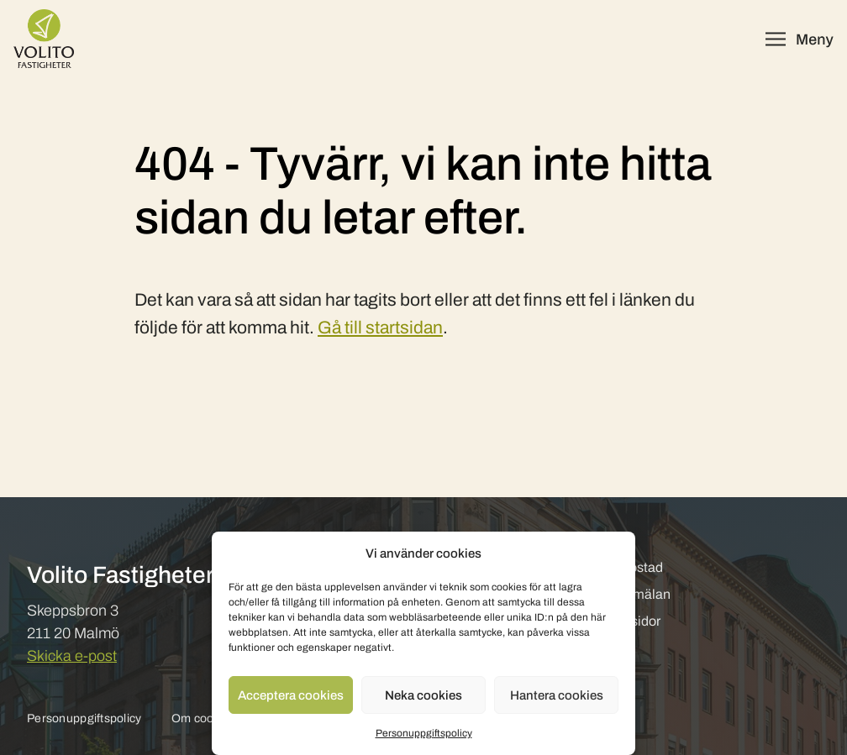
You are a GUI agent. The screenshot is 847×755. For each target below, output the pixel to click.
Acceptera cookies (291, 695)
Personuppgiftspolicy (424, 733)
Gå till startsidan (380, 327)
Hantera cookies (556, 695)
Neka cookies (423, 695)
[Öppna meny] (799, 39)
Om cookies (203, 718)
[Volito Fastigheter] (43, 38)
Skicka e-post (72, 656)
